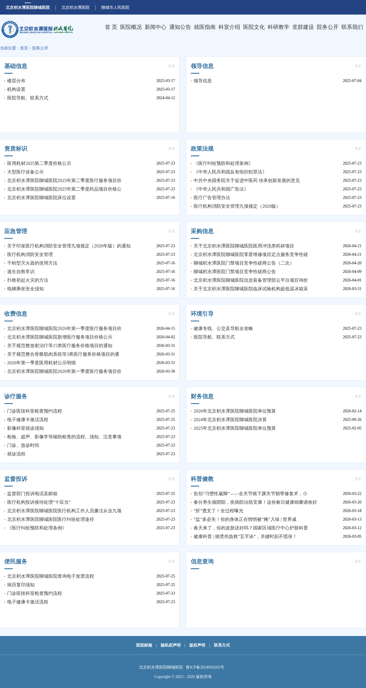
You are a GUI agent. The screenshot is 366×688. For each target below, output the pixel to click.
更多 (171, 66)
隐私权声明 (171, 645)
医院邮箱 (144, 645)
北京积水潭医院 (75, 7)
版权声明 (197, 645)
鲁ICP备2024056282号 (205, 667)
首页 (24, 48)
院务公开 (40, 48)
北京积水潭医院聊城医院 (28, 7)
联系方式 (222, 645)
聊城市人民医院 (115, 7)
